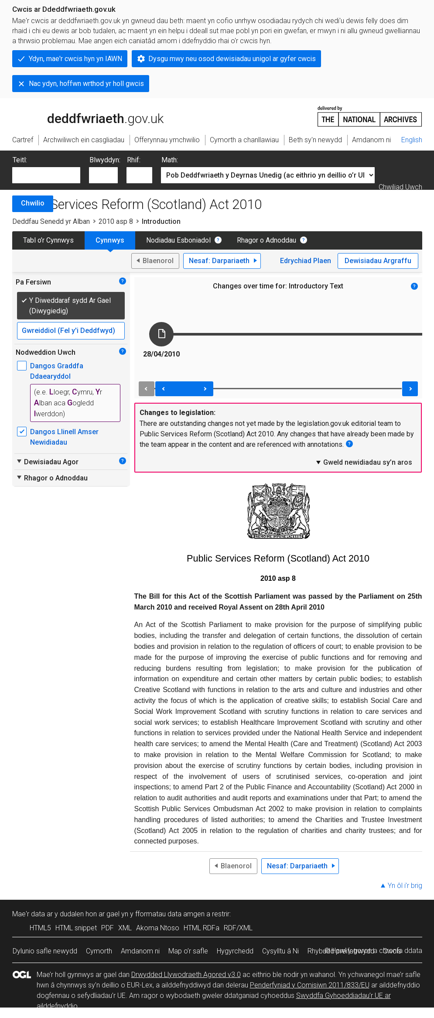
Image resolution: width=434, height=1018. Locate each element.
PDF (107, 928)
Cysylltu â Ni (280, 951)
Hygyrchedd (235, 951)
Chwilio (32, 203)
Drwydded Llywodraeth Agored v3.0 (186, 974)
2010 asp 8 (116, 221)
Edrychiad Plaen (305, 261)
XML (125, 928)
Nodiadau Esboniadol (178, 240)
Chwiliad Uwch (400, 187)
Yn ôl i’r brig (405, 885)
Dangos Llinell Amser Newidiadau (64, 437)
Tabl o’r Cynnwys (48, 240)
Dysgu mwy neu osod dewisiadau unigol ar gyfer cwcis (232, 59)
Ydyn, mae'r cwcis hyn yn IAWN (75, 59)
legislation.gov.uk (81, 116)
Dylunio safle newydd (45, 951)
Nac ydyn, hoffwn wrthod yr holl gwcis (86, 83)
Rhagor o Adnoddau (266, 240)
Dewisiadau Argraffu (378, 261)
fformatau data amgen (170, 914)
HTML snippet (76, 928)
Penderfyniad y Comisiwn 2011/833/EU (309, 985)
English (411, 140)
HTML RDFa (201, 928)
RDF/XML (238, 928)
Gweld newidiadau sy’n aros (363, 462)
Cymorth (99, 951)
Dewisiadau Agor (47, 461)
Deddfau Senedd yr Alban (51, 221)
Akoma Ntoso (157, 928)
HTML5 (40, 928)
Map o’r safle (188, 951)
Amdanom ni (140, 951)
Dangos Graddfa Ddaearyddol (56, 371)
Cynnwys (110, 240)
